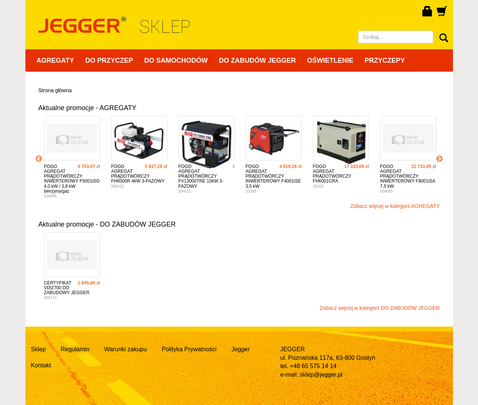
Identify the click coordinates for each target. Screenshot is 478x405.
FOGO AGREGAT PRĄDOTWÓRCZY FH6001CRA (332, 174)
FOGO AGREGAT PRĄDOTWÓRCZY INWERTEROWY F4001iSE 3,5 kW (273, 176)
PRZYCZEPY (384, 60)
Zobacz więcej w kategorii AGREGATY (395, 206)
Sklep (38, 349)
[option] (72, 159)
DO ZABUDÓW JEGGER (257, 60)
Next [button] (439, 159)
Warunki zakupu (125, 349)
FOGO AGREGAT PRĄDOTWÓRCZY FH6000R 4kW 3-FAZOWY (138, 174)
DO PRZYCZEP (109, 60)
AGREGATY (55, 60)
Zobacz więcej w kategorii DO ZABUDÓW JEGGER (380, 308)
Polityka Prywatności (189, 349)
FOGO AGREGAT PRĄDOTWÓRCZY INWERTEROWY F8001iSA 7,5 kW (407, 176)
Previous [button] (39, 159)
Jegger (241, 349)
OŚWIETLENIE (330, 60)
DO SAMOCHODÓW (176, 60)
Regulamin (75, 349)
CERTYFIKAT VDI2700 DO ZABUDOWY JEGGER (67, 287)
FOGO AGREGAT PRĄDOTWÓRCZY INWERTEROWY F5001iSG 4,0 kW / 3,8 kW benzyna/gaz (72, 179)
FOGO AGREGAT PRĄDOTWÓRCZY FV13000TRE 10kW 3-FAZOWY (201, 176)
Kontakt (41, 365)
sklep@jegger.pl (321, 374)
